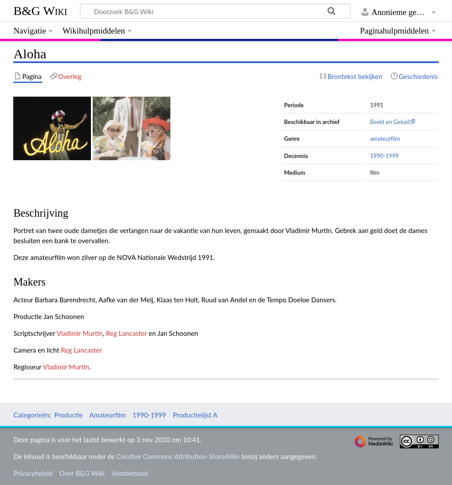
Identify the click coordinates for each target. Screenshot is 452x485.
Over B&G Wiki (82, 473)
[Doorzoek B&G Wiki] (215, 11)
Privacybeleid (33, 473)
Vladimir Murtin (79, 333)
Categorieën (31, 415)
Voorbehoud (129, 473)
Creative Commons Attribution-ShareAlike (178, 456)
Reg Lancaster (126, 333)
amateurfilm (385, 138)
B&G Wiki (40, 11)
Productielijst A (195, 415)
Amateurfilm (108, 415)
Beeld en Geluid (390, 121)
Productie (68, 415)
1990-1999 (384, 155)
